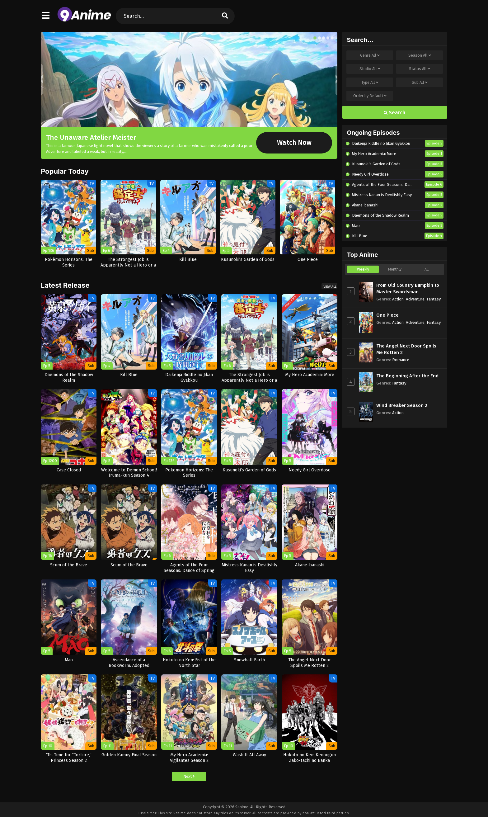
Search (395, 112)
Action (398, 299)
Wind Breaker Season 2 (401, 405)
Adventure (415, 299)
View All (329, 286)
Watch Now (294, 143)
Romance (400, 359)
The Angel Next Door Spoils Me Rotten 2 (406, 349)
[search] (225, 16)
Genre (370, 55)
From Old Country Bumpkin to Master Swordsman (407, 288)
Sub (420, 82)
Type (369, 82)
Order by (370, 96)
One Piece (387, 315)
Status (419, 69)
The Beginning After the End (407, 376)
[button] (315, 38)
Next (189, 776)
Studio (369, 69)
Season (419, 55)
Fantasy (434, 299)
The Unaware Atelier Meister (91, 137)
